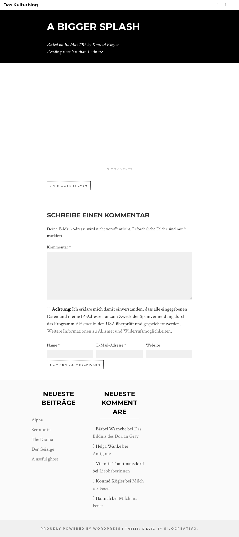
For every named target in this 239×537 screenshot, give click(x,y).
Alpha (37, 420)
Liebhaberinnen (114, 471)
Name (53, 345)
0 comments (119, 169)
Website (153, 345)
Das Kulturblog (20, 5)
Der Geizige (43, 449)
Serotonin (41, 429)
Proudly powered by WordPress (81, 528)
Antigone (102, 453)
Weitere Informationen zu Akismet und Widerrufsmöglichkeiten (109, 331)
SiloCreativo (180, 528)
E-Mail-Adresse (111, 345)
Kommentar (59, 247)
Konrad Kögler (105, 44)
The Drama (42, 439)
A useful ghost (45, 459)
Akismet (84, 324)
